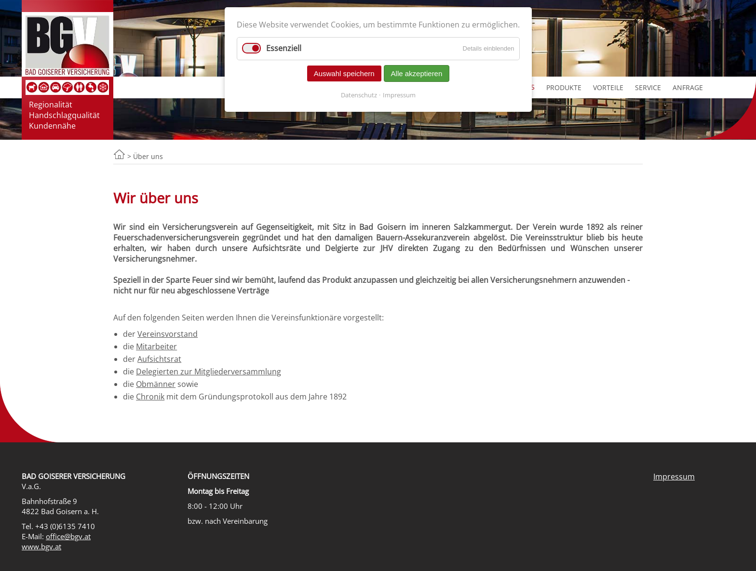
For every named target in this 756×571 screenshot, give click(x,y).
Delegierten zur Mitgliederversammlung (208, 371)
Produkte (563, 87)
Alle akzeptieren (417, 73)
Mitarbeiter (156, 346)
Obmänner (156, 384)
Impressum (674, 476)
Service (648, 87)
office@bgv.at (68, 536)
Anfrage (688, 87)
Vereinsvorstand (167, 334)
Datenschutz (359, 95)
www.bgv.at (41, 547)
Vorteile (608, 87)
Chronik (150, 396)
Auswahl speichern (344, 73)
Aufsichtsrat (159, 359)
